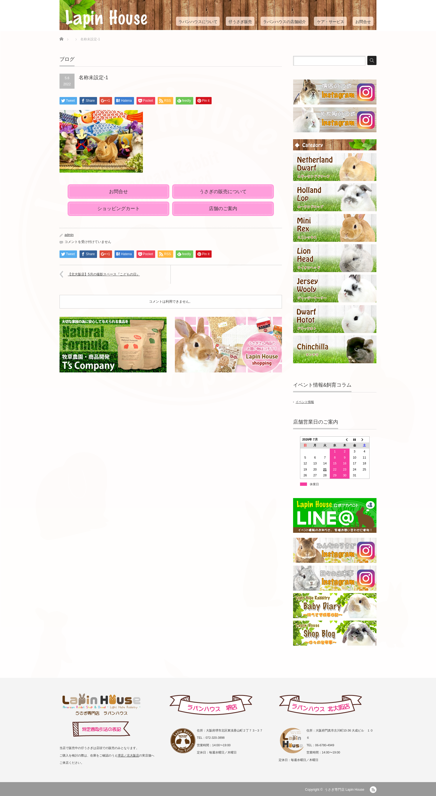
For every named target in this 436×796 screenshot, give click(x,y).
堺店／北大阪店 (128, 755)
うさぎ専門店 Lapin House (344, 790)
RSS (373, 789)
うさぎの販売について (223, 191)
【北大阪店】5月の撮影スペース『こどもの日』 (104, 274)
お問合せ (363, 21)
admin (69, 235)
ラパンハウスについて (198, 21)
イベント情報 (305, 402)
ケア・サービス (330, 21)
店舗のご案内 (223, 208)
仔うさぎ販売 (240, 21)
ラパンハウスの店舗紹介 (284, 21)
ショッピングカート (118, 208)
